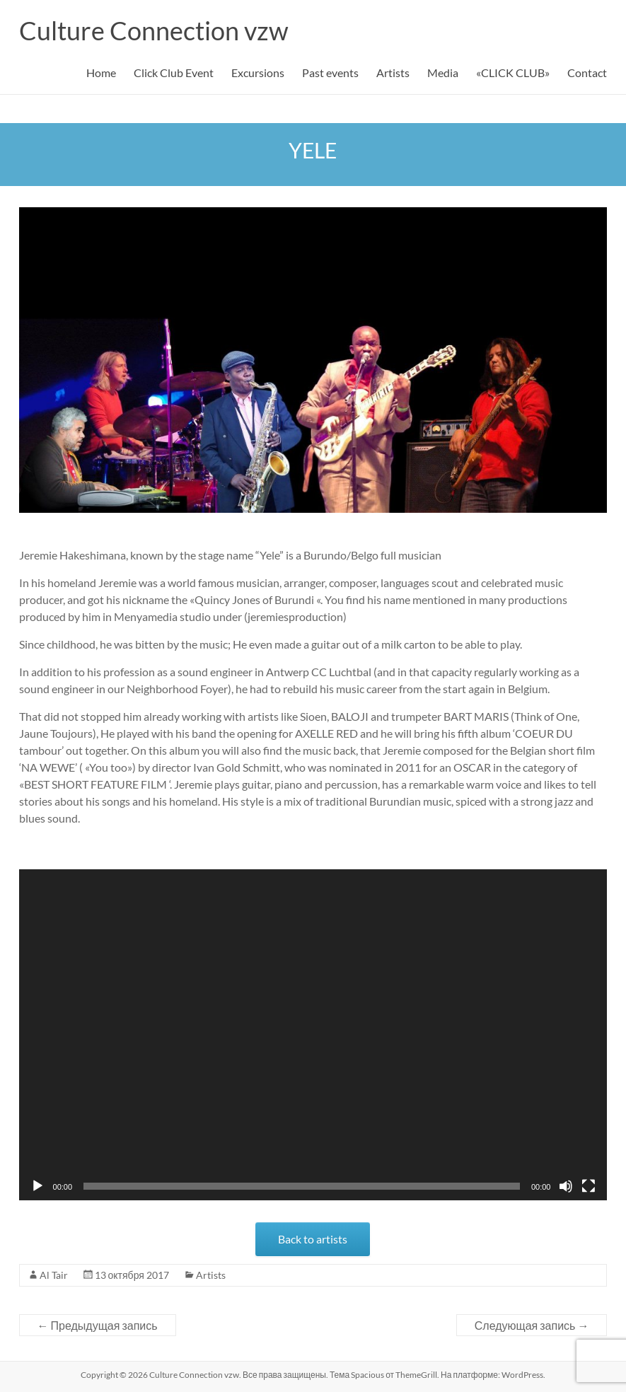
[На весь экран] (588, 1186)
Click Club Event (174, 72)
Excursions (257, 72)
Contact (587, 72)
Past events (330, 72)
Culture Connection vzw (154, 30)
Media (442, 72)
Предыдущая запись (97, 1325)
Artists (393, 72)
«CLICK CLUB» (513, 72)
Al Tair (54, 1275)
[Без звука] (566, 1186)
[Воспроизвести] (37, 1186)
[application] (313, 1034)
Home (101, 72)
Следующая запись (532, 1325)
